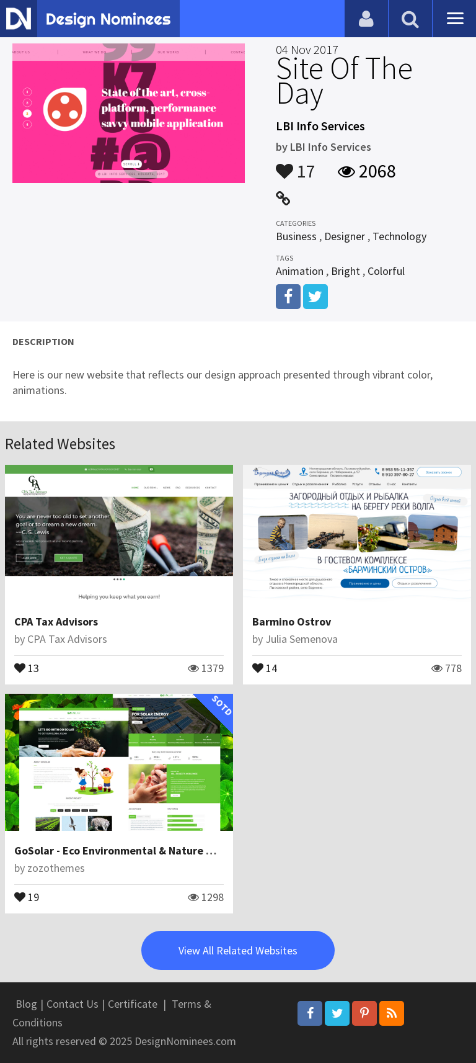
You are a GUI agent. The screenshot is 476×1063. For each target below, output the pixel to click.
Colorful (386, 271)
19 (26, 896)
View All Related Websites (238, 950)
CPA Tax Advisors (56, 621)
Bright (345, 271)
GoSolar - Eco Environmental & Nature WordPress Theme (155, 850)
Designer (344, 236)
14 (264, 667)
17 (295, 165)
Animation (300, 271)
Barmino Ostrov (291, 621)
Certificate (132, 1004)
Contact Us (72, 1004)
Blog (26, 1004)
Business (296, 236)
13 (26, 667)
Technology (399, 236)
